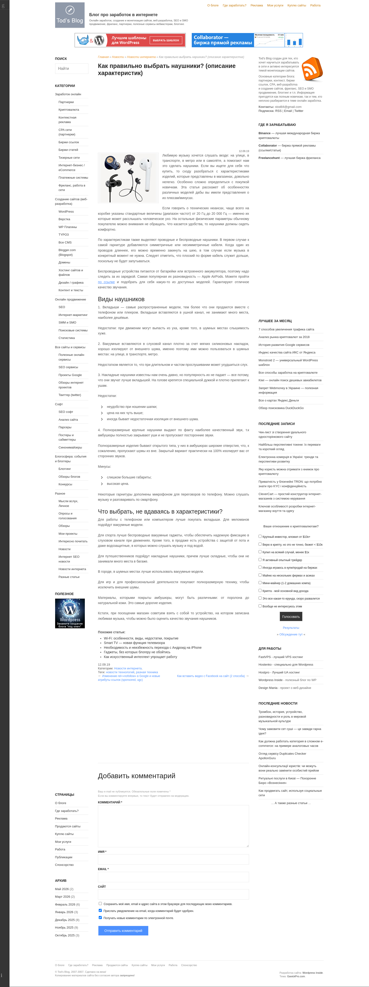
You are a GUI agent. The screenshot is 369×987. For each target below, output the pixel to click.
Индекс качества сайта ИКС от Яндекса (287, 352)
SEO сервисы (68, 367)
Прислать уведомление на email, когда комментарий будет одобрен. (146, 911)
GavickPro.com (296, 976)
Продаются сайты (68, 826)
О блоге (213, 5)
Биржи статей (68, 150)
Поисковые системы (73, 330)
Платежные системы (73, 177)
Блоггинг (65, 469)
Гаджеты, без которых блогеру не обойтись (137, 652)
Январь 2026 (64, 912)
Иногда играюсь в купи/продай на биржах (290, 567)
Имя (102, 851)
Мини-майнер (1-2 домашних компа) (287, 583)
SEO (62, 307)
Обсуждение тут (291, 634)
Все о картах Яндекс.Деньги (279, 400)
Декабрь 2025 (65, 920)
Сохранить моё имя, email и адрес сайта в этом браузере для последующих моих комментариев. (168, 904)
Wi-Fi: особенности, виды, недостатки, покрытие (141, 638)
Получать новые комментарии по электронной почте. (136, 918)
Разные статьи (69, 577)
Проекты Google (70, 375)
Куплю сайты (297, 5)
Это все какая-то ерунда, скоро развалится (291, 598)
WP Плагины (68, 227)
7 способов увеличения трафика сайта (286, 329)
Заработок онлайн (68, 94)
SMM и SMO (67, 322)
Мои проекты (68, 533)
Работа (315, 5)
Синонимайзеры (70, 447)
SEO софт (66, 412)
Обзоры (64, 526)
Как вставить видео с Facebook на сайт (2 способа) (211, 676)
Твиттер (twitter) (70, 395)
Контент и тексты (71, 290)
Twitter (298, 111)
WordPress (66, 211)
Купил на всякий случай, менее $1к (286, 552)
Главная (103, 57)
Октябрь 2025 (65, 935)
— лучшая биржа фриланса (290, 158)
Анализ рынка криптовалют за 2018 (284, 337)
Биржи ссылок (69, 142)
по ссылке (106, 282)
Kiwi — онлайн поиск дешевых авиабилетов (290, 380)
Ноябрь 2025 (64, 927)
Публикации (63, 857)
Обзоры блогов (69, 476)
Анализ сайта (68, 419)
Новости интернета (141, 57)
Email (103, 869)
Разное (60, 493)
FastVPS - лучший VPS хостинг (281, 657)
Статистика (67, 338)
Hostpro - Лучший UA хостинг (279, 672)
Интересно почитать (73, 541)
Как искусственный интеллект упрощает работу (140, 657)
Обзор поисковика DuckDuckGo (281, 408)
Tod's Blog (70, 15)
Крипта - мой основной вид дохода (285, 591)
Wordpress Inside (271, 680)
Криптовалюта (69, 109)
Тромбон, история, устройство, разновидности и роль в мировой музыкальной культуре (282, 716)
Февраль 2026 (65, 904)
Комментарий (110, 802)
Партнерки (66, 102)
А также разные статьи (291, 803)
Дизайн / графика (71, 282)
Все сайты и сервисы (70, 347)
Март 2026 (62, 896)
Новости (118, 57)
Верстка (64, 219)
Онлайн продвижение (70, 299)
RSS (278, 111)
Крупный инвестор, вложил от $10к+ (286, 537)
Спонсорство (64, 865)
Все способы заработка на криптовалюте (288, 372)
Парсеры (65, 427)
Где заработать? (234, 5)
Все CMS (65, 242)
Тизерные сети (69, 157)
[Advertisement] (173, 113)
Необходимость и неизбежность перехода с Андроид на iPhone (152, 647)
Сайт (102, 886)
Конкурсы (65, 484)
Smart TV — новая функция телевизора (134, 643)
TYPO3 (64, 234)
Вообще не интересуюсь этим (282, 606)
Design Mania (268, 688)
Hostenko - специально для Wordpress (286, 664)
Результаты (291, 627)
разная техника (147, 672)
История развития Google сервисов (284, 345)
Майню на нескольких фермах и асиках (289, 575)
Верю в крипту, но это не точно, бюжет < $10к (293, 544)
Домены (64, 262)
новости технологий (120, 672)
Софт (59, 404)
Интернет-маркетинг (73, 315)
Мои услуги (275, 5)
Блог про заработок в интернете (123, 14)
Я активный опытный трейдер (282, 560)
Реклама (257, 5)
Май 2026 (62, 889)
